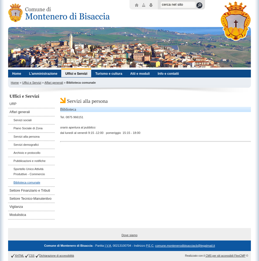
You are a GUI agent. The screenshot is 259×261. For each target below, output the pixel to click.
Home (15, 82)
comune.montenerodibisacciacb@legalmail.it (185, 245)
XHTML (19, 255)
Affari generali (54, 82)
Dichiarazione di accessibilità (56, 255)
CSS (32, 255)
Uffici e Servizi (31, 82)
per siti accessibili (226, 255)
